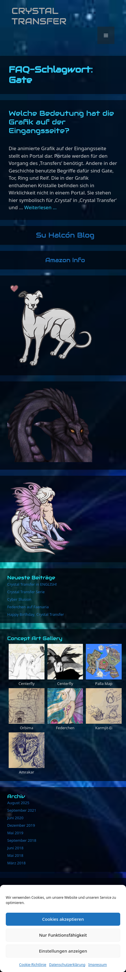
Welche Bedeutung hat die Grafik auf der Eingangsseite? (61, 122)
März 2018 (16, 863)
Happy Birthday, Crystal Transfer (35, 614)
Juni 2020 (15, 817)
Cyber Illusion (19, 599)
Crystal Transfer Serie (26, 591)
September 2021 (21, 810)
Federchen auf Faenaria (28, 606)
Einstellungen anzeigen (63, 951)
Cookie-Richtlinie (32, 964)
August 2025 (18, 802)
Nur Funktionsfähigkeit (63, 935)
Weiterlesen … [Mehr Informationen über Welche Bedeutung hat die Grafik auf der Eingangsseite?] (40, 207)
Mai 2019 (15, 832)
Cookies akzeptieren (63, 919)
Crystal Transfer (39, 16)
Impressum (97, 964)
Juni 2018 (15, 847)
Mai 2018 (15, 855)
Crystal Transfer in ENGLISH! (32, 584)
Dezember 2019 (21, 825)
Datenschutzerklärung (67, 964)
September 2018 (21, 840)
